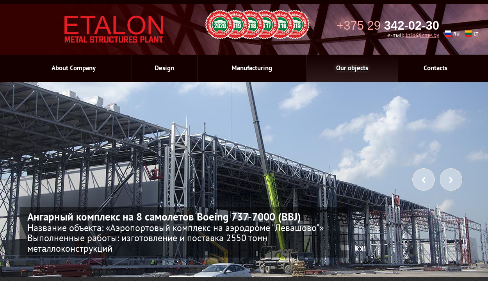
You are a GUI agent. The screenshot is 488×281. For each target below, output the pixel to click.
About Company (74, 68)
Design (164, 68)
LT (471, 33)
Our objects (352, 68)
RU (452, 33)
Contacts (435, 68)
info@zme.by (422, 35)
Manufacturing (252, 68)
